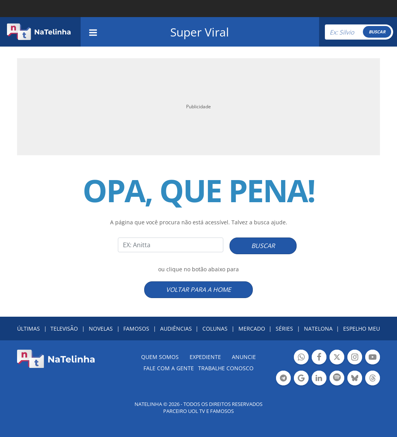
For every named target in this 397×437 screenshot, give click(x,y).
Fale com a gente (168, 368)
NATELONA (318, 328)
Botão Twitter (337, 358)
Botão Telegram (283, 379)
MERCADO (251, 328)
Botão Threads (372, 379)
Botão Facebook (319, 358)
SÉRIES (284, 328)
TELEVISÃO (64, 328)
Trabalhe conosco (226, 368)
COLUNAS (215, 328)
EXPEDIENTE (205, 357)
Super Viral (199, 32)
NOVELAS (101, 328)
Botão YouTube (372, 358)
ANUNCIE (244, 357)
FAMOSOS (136, 328)
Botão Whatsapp (301, 358)
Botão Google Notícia (301, 379)
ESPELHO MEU (361, 328)
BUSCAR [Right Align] (377, 32)
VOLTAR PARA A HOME (198, 289)
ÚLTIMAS (28, 328)
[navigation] (93, 31)
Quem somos (160, 357)
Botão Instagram (354, 358)
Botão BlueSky (354, 379)
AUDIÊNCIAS (176, 328)
